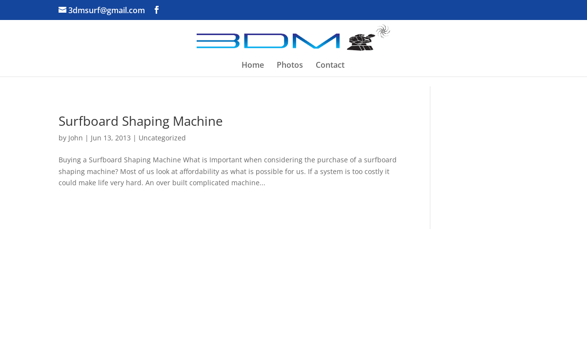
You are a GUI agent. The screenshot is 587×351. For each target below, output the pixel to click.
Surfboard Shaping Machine (141, 121)
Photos (290, 65)
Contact (330, 65)
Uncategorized (162, 137)
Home (253, 65)
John (75, 137)
